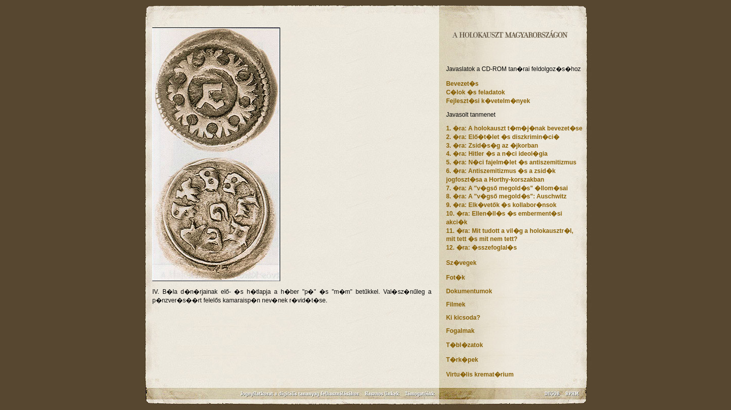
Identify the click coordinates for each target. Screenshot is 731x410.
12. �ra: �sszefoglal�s (481, 247)
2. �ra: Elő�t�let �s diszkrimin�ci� (502, 137)
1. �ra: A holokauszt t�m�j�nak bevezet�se (514, 128)
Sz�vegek (461, 262)
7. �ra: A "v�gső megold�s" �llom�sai (507, 188)
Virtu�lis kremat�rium (480, 374)
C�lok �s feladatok (475, 92)
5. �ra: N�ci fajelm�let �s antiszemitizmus (511, 162)
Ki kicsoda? (463, 317)
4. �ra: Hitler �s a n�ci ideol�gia (497, 153)
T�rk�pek (462, 359)
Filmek (456, 304)
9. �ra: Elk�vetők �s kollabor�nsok (501, 205)
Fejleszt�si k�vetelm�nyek (488, 101)
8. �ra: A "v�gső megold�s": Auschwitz (506, 196)
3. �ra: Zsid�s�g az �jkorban (492, 145)
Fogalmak (460, 330)
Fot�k (455, 277)
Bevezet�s (462, 83)
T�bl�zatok (464, 345)
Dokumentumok (469, 291)
